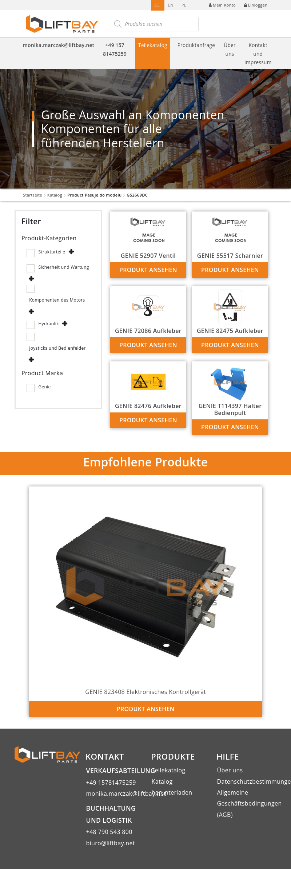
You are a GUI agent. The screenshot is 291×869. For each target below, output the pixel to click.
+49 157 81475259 (115, 49)
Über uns (230, 49)
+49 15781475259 (111, 783)
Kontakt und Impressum (258, 53)
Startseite (32, 195)
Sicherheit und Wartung (63, 267)
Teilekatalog (152, 45)
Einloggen (256, 5)
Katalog (54, 195)
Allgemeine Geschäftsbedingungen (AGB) (246, 803)
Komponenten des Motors (57, 300)
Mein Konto (222, 5)
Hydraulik (48, 324)
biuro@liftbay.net (110, 843)
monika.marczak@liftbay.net (58, 45)
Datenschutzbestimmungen (246, 781)
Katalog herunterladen (172, 786)
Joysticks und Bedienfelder (57, 348)
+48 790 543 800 (109, 832)
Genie (44, 387)
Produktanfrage (196, 45)
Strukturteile (51, 252)
